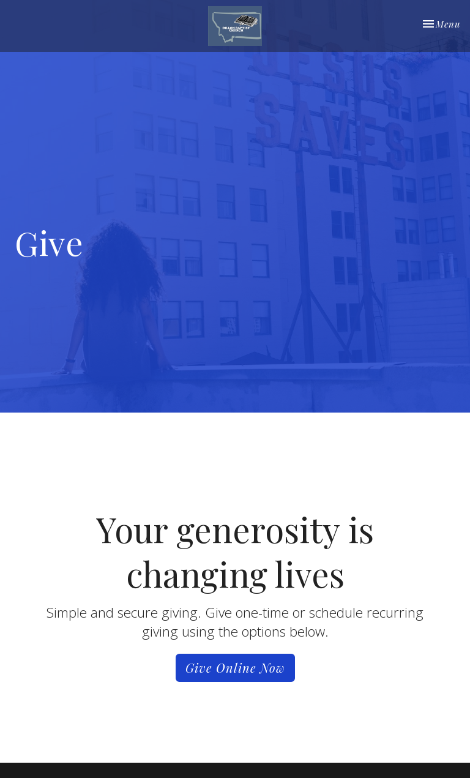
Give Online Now (235, 667)
